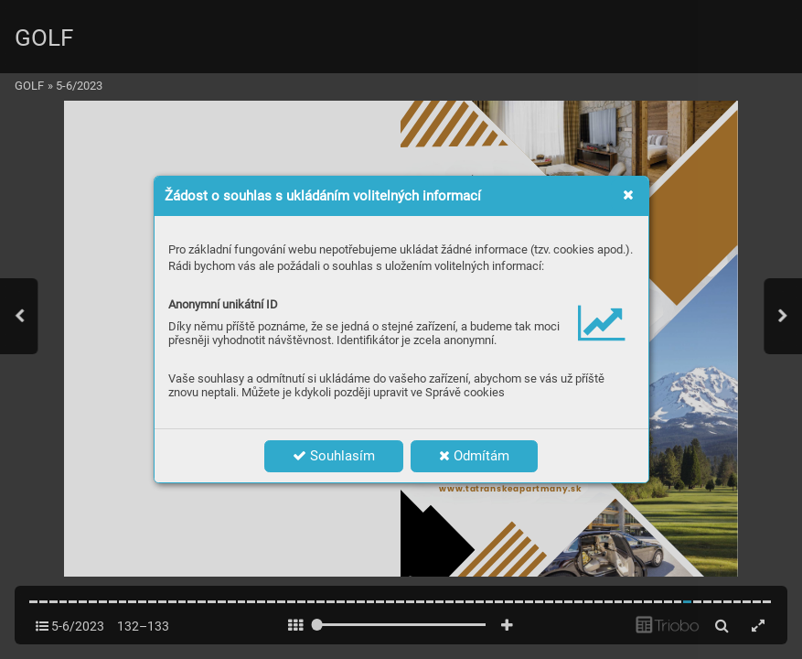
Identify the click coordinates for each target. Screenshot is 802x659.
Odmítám (474, 456)
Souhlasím (334, 456)
